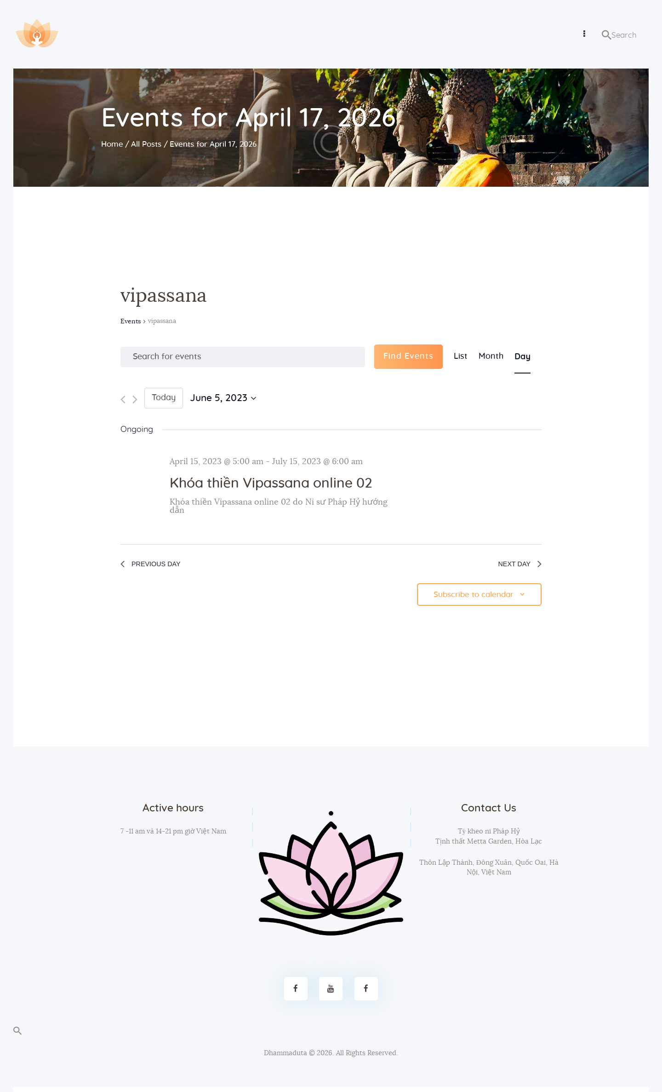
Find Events (408, 356)
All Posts (146, 144)
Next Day (516, 565)
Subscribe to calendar (470, 599)
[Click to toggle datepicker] (223, 398)
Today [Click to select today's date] (164, 398)
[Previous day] (123, 399)
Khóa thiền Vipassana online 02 (271, 483)
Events (130, 321)
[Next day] (134, 399)
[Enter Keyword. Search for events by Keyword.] (242, 357)
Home (112, 144)
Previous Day (156, 565)
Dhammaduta (285, 1058)
